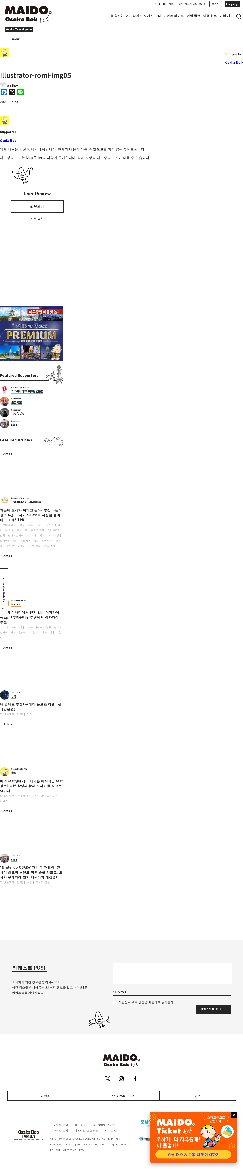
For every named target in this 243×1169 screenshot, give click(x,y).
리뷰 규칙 (37, 218)
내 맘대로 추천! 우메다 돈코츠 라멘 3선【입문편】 (30, 706)
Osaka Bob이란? (164, 4)
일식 (35, 632)
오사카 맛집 (152, 15)
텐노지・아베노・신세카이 (36, 540)
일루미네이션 (8, 524)
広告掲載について (104, 1125)
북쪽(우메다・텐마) (31, 524)
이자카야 (47, 632)
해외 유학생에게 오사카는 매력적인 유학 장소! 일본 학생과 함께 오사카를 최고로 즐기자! (31, 785)
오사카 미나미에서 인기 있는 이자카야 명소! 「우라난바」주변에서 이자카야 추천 (29, 617)
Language (232, 4)
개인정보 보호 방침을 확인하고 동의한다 (146, 1002)
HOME (16, 39)
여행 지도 (226, 15)
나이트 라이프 (174, 15)
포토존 (50, 524)
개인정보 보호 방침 (86, 1130)
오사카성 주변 (8, 540)
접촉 (198, 1096)
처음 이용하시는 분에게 (192, 4)
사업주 (45, 1096)
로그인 (216, 4)
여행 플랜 (194, 15)
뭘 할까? (116, 15)
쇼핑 (29, 882)
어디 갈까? (133, 15)
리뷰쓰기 (37, 206)
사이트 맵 (111, 1130)
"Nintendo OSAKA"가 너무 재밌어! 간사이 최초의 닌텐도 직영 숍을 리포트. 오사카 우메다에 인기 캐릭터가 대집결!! (31, 872)
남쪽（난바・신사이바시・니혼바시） (22, 535)
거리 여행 (50, 545)
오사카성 (54, 535)
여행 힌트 (210, 15)
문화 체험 (35, 545)
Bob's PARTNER (121, 1096)
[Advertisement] (31, 270)
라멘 (29, 714)
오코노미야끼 (14, 627)
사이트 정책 (60, 1130)
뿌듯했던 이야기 (16, 545)
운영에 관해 (60, 1125)
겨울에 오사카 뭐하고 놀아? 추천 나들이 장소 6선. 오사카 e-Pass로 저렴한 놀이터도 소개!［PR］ (31, 514)
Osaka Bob (234, 62)
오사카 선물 (43, 882)
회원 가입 (80, 1125)
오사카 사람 (7, 795)
